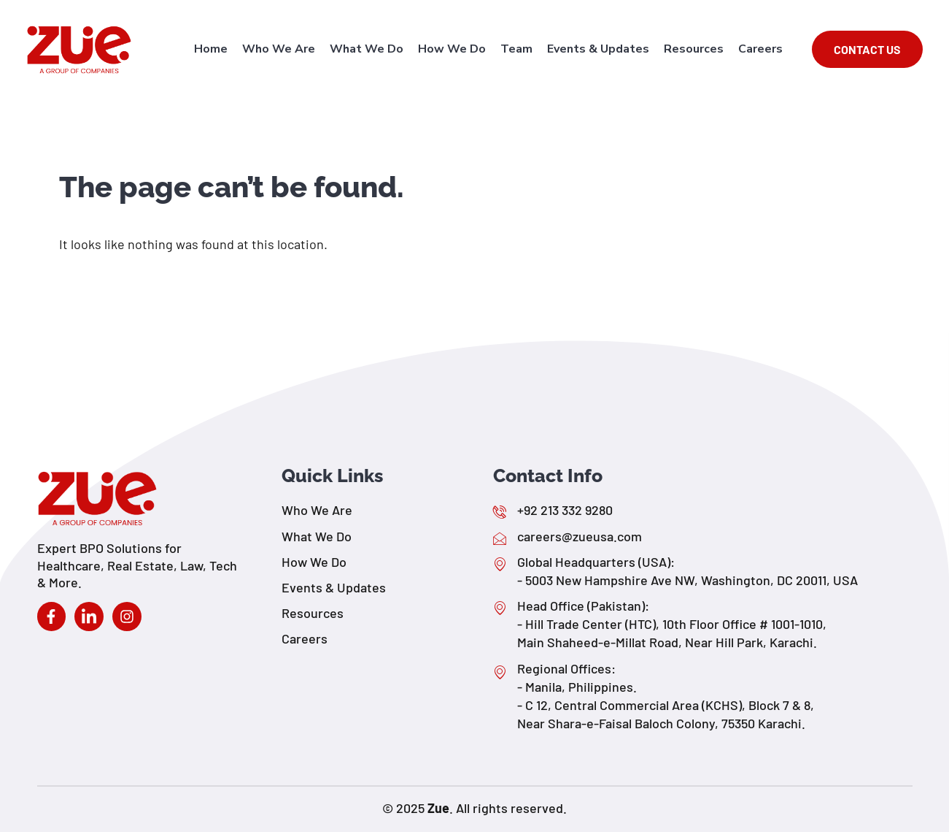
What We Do (366, 49)
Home (211, 49)
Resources (694, 49)
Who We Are (278, 49)
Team (516, 49)
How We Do (452, 49)
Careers (760, 49)
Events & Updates (598, 49)
